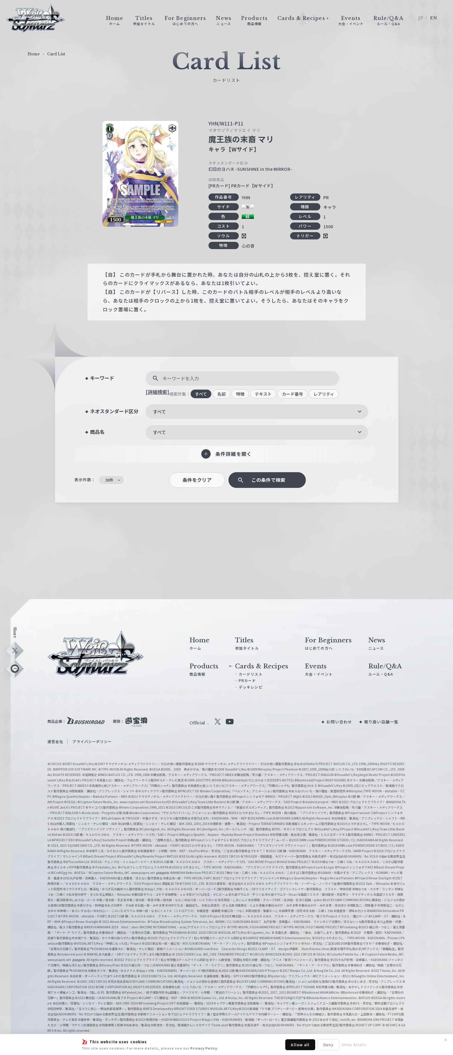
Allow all (300, 1044)
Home (34, 54)
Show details (354, 1044)
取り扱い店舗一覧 (381, 722)
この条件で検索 (268, 479)
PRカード (247, 680)
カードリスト (251, 674)
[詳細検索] (157, 391)
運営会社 (55, 741)
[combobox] (257, 411)
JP (420, 18)
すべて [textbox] (159, 411)
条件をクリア (197, 479)
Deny (328, 1044)
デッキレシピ (251, 687)
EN (433, 18)
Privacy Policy (203, 1048)
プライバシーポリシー (92, 741)
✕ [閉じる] (446, 1039)
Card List (56, 54)
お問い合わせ (339, 722)
